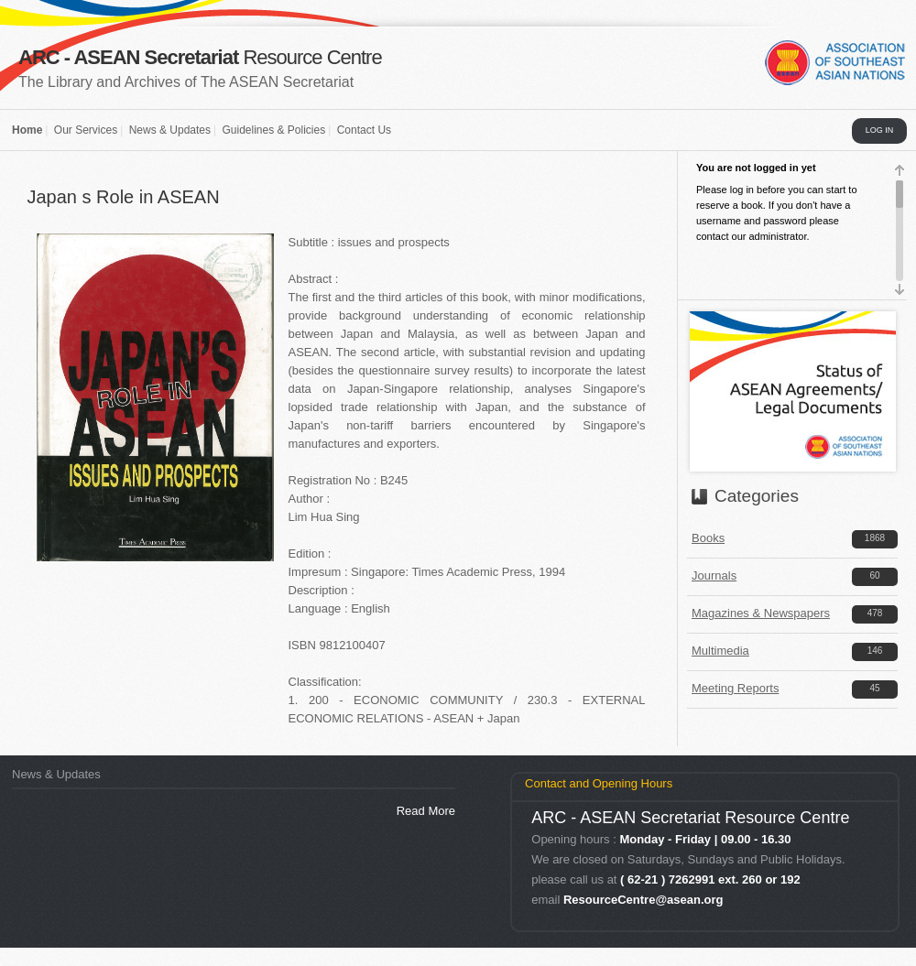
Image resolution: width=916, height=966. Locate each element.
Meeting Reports (735, 688)
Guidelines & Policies (273, 130)
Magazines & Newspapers (761, 613)
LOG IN (880, 130)
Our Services (85, 130)
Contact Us (364, 130)
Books (708, 538)
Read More (426, 811)
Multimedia (720, 650)
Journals (714, 575)
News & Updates (170, 130)
